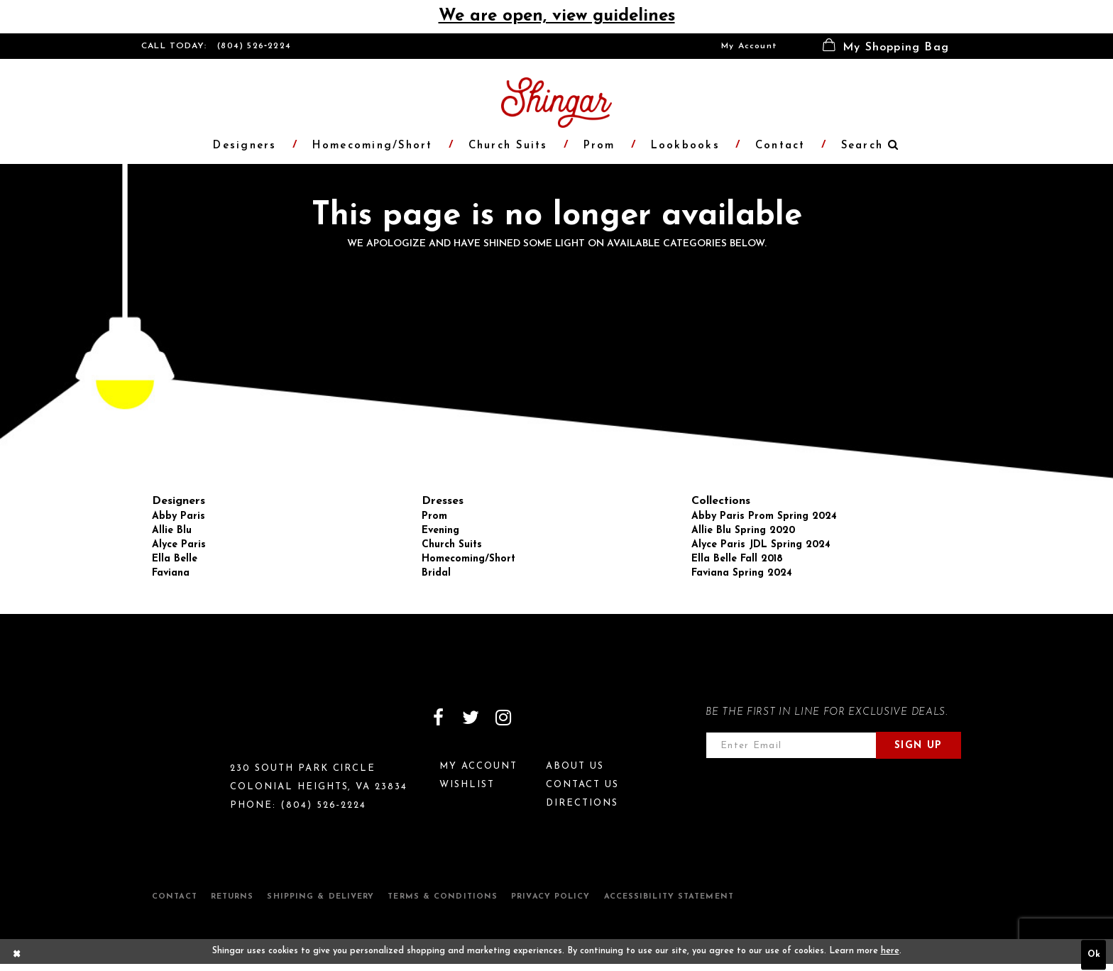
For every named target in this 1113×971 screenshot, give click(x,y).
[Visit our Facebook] (438, 718)
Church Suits (452, 544)
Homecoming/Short (468, 559)
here (890, 951)
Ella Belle (174, 559)
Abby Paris (178, 516)
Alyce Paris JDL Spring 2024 (760, 544)
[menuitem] (749, 46)
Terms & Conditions (443, 897)
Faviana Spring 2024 (741, 573)
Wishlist (467, 784)
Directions (582, 803)
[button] (886, 46)
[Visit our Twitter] (471, 718)
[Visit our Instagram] (503, 718)
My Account (749, 46)
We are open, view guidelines (557, 16)
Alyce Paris (179, 544)
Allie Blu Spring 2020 (743, 530)
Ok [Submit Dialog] (1093, 954)
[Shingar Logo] (202, 727)
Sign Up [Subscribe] (918, 745)
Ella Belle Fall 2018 (737, 559)
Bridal (436, 573)
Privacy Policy (550, 897)
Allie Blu (172, 530)
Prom (434, 516)
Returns (232, 897)
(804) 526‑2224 (254, 46)
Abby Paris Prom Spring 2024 (764, 516)
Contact (174, 897)
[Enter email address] (791, 745)
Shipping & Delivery (320, 897)
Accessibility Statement (669, 897)
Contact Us (582, 784)
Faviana (171, 573)
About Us (575, 766)
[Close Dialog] (17, 955)
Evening (440, 530)
